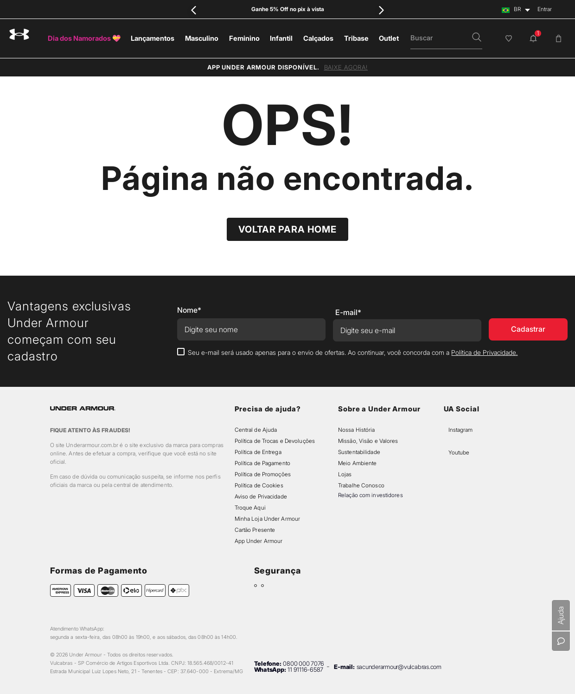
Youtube (458, 452)
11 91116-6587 (305, 669)
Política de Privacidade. (484, 352)
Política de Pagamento (262, 463)
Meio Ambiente (357, 463)
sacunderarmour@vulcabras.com (399, 666)
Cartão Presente (255, 529)
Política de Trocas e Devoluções (275, 440)
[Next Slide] (381, 10)
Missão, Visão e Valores (368, 440)
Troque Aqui (250, 507)
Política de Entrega (258, 451)
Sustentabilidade (359, 451)
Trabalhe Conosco (361, 485)
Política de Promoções (263, 474)
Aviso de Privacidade (261, 496)
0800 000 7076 (303, 663)
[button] (476, 38)
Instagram (460, 429)
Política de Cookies (259, 485)
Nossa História (356, 429)
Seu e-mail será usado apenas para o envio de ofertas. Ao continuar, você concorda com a (353, 352)
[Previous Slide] (193, 10)
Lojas (345, 474)
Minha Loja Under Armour (267, 518)
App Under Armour (259, 540)
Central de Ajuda (256, 429)
